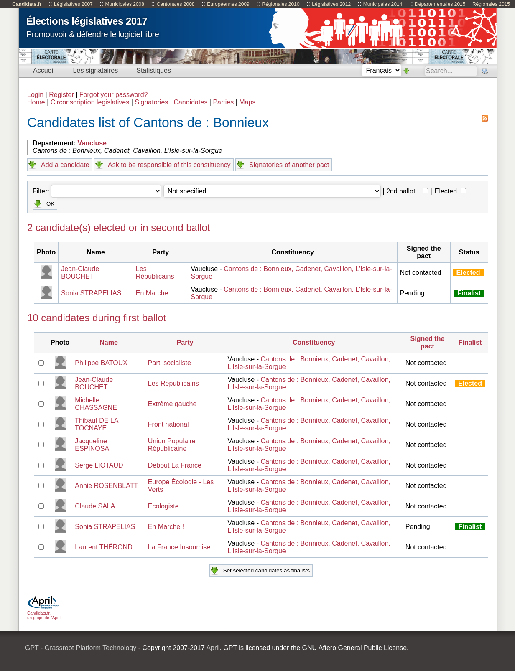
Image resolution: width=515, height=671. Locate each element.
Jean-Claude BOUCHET (80, 272)
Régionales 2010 (280, 4)
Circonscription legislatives (90, 102)
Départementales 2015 (440, 4)
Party (185, 342)
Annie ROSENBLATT (106, 485)
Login (35, 94)
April (212, 647)
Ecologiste (163, 506)
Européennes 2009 (228, 4)
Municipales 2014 (382, 4)
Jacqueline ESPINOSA (92, 444)
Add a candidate (65, 164)
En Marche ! (154, 293)
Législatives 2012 (331, 4)
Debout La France (174, 465)
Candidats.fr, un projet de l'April (44, 613)
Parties (223, 102)
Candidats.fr (26, 4)
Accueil (44, 70)
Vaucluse (92, 143)
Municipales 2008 (124, 4)
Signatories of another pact (289, 164)
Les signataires (95, 70)
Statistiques (153, 70)
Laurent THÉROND (104, 547)
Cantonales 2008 (176, 4)
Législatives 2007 (73, 4)
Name (108, 342)
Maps (247, 102)
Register (61, 94)
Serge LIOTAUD (99, 465)
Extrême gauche (172, 403)
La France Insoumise (179, 547)
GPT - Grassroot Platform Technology (80, 647)
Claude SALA (95, 506)
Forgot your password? (113, 94)
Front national (168, 424)
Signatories (151, 102)
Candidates (190, 102)
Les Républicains (155, 272)
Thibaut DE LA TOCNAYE (96, 424)
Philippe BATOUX (101, 362)
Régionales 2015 (491, 4)
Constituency (314, 342)
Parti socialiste (169, 362)
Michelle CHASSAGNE (96, 403)
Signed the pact (427, 342)
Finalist (470, 342)
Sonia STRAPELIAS (91, 293)
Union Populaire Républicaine (172, 444)
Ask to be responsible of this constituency (169, 164)
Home (36, 102)
